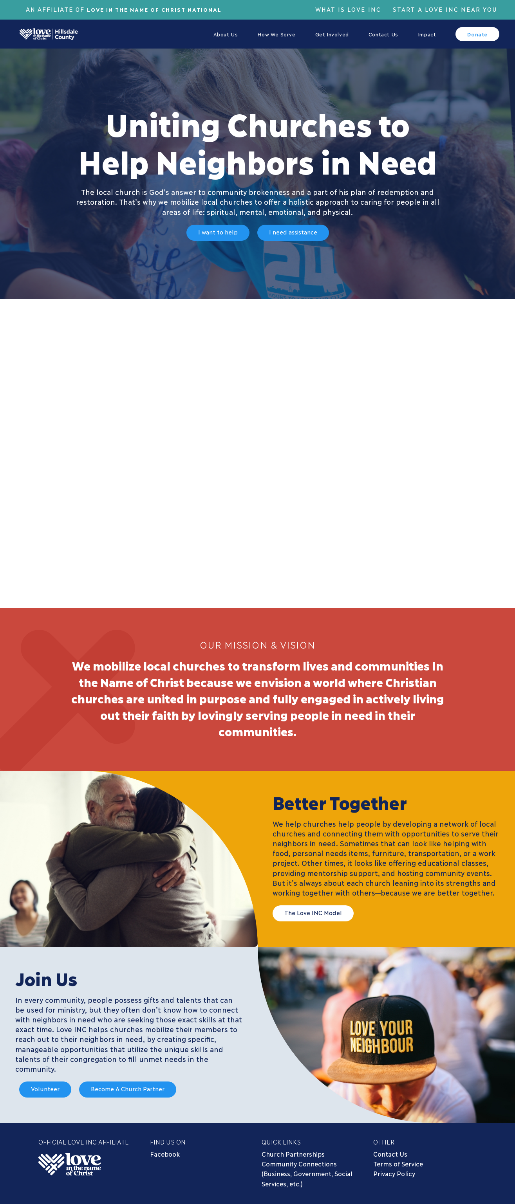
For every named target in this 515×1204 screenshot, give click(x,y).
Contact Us (390, 1153)
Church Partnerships (293, 1153)
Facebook (165, 1153)
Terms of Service (398, 1163)
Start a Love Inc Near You (445, 9)
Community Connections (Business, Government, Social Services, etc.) (307, 1173)
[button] (217, 234)
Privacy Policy (394, 1173)
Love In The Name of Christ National (160, 9)
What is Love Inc (348, 9)
